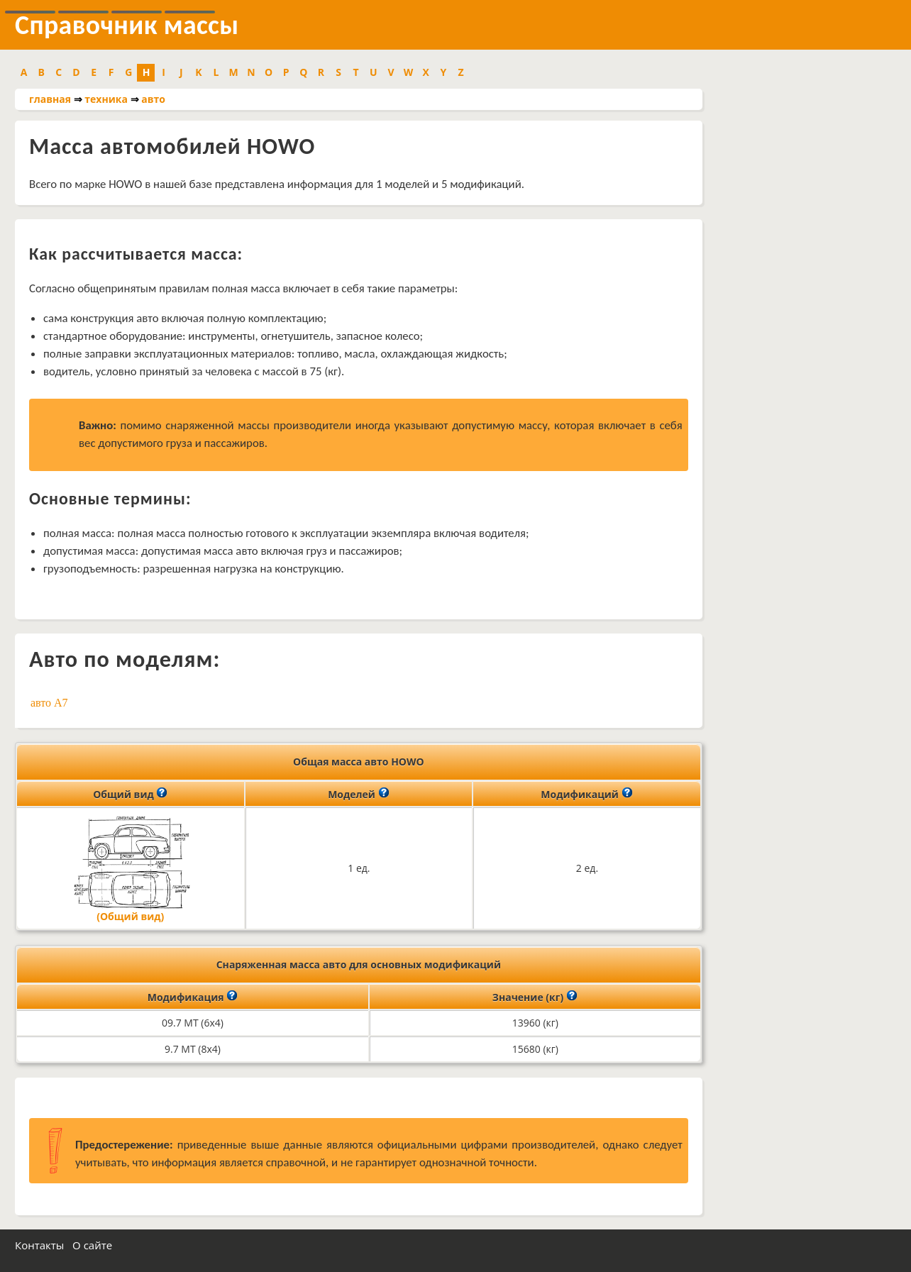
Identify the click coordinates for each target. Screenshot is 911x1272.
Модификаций (586, 793)
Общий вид (130, 793)
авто (153, 99)
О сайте (92, 1245)
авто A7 (49, 703)
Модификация (193, 996)
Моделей (358, 793)
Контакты (39, 1245)
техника (106, 99)
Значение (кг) (535, 996)
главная (50, 99)
